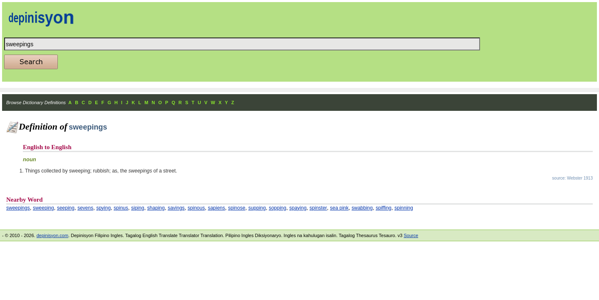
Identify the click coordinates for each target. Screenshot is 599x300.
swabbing (362, 208)
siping (137, 208)
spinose (236, 208)
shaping (156, 208)
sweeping (43, 208)
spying (103, 208)
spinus (121, 208)
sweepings (18, 208)
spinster (318, 208)
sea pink (339, 208)
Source (410, 235)
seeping (65, 208)
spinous (196, 208)
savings (176, 208)
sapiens (216, 208)
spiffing (383, 208)
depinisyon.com (52, 235)
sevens (85, 208)
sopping (277, 208)
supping (257, 208)
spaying (297, 208)
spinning (403, 208)
